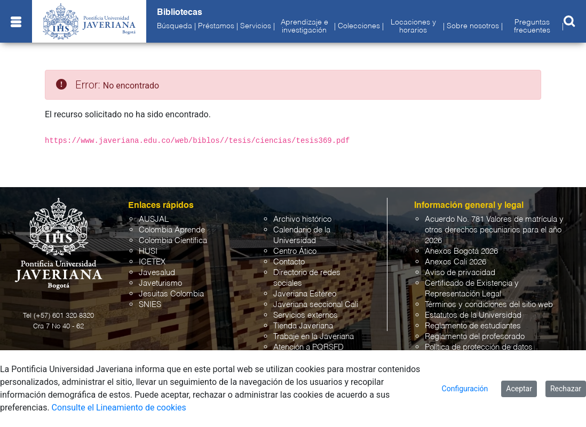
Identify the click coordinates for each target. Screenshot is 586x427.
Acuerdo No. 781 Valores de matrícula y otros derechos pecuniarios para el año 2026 (494, 230)
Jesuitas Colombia (171, 294)
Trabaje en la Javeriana (313, 337)
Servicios (255, 26)
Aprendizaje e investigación (304, 26)
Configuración (465, 388)
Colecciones (359, 26)
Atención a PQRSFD (308, 347)
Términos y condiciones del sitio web (489, 305)
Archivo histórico (302, 219)
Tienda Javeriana (303, 326)
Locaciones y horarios (413, 26)
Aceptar (519, 388)
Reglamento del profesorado (475, 337)
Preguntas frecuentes (532, 26)
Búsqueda (174, 26)
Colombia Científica (173, 241)
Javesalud (157, 273)
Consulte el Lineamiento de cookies (119, 407)
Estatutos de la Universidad (473, 315)
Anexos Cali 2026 (455, 262)
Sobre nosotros (473, 26)
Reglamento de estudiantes (473, 326)
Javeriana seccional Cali (315, 305)
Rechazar (565, 388)
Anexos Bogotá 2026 (461, 251)
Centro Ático (294, 251)
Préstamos (216, 26)
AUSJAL (154, 219)
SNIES (150, 305)
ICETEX (152, 262)
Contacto (289, 262)
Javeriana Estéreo (304, 294)
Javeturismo (160, 283)
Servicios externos (305, 315)
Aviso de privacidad (460, 273)
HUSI (148, 251)
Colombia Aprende (172, 230)
